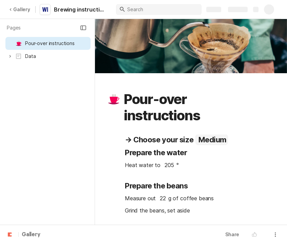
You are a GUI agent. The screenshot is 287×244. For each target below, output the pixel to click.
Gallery (19, 9)
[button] (83, 28)
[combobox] (211, 139)
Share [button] (232, 234)
